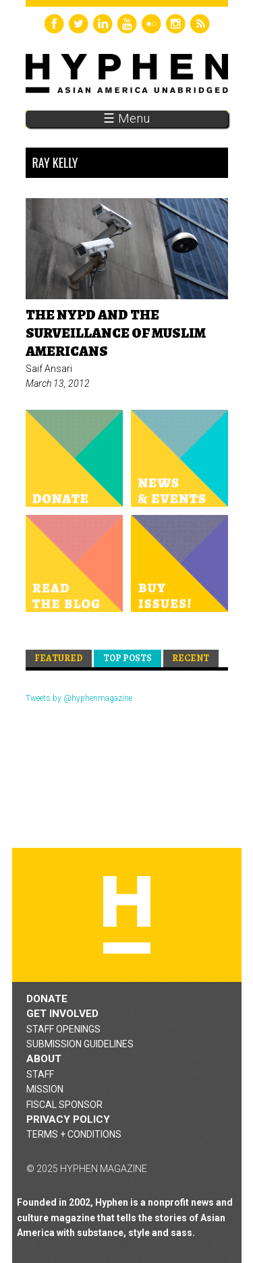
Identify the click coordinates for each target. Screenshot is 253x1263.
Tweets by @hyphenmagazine (79, 698)
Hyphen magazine (126, 915)
